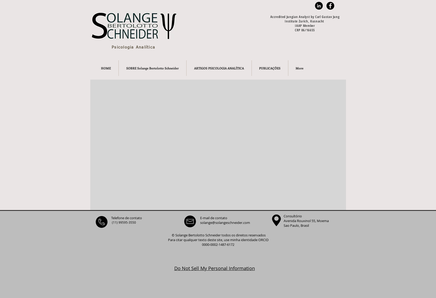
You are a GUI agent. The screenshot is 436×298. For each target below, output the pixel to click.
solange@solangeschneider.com (225, 222)
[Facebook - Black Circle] (330, 6)
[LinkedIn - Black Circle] (319, 6)
